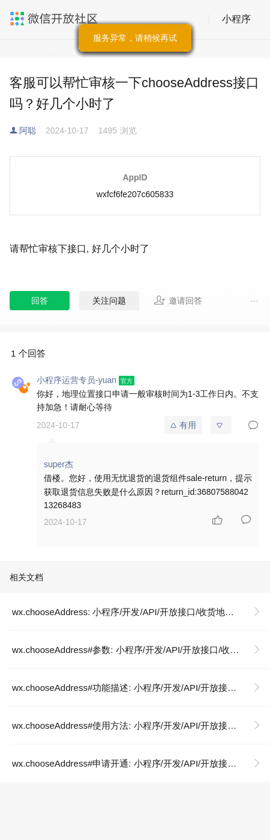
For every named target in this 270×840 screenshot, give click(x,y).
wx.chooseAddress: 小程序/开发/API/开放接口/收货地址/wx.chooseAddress (141, 612)
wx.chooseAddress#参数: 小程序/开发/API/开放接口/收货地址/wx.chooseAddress (141, 650)
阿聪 (27, 130)
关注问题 (109, 300)
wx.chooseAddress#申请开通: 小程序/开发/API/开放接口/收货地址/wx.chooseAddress (141, 763)
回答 (39, 300)
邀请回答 (178, 300)
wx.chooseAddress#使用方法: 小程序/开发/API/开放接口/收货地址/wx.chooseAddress (141, 725)
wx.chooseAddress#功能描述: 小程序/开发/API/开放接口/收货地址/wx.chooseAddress (141, 687)
